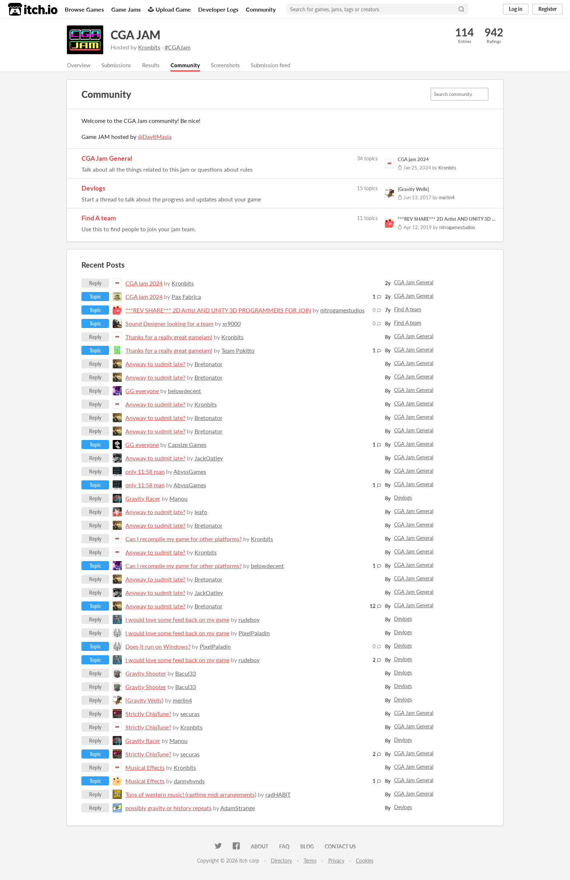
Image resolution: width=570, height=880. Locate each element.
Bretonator (208, 364)
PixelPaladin (254, 633)
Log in (515, 9)
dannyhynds (189, 781)
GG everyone (142, 391)
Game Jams (126, 9)
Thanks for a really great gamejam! (168, 337)
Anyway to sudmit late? (155, 364)
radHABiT (277, 794)
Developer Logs (218, 9)
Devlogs (93, 188)
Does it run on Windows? (157, 646)
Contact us (340, 847)
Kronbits (149, 47)
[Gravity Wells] (144, 700)
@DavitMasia (155, 136)
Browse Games (84, 9)
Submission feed (279, 65)
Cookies (364, 861)
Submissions (118, 65)
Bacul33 (185, 673)
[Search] (461, 9)
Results (154, 65)
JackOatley (208, 458)
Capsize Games (187, 444)
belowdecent (184, 391)
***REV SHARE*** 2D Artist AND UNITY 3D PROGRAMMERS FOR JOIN (218, 310)
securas (190, 714)
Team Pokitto (237, 350)
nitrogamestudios (342, 310)
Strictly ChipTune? (148, 714)
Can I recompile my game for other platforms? (183, 539)
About (259, 847)
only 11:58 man (145, 471)
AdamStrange (237, 808)
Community (261, 9)
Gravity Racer (142, 498)
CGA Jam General (106, 159)
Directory (281, 861)
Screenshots (231, 65)
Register (547, 9)
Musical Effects (145, 767)
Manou (178, 498)
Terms (310, 861)
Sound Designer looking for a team (169, 323)
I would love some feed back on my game (177, 619)
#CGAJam (177, 47)
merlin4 (182, 700)
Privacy (336, 861)
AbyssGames (189, 471)
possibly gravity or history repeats (168, 808)
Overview (79, 65)
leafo (200, 512)
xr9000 (231, 323)
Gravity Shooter (145, 673)
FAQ (284, 847)
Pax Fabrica (186, 296)
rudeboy (249, 619)
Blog (307, 847)
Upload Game (169, 9)
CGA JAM (135, 35)
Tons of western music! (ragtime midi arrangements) (190, 794)
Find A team (98, 218)
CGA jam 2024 (143, 283)
